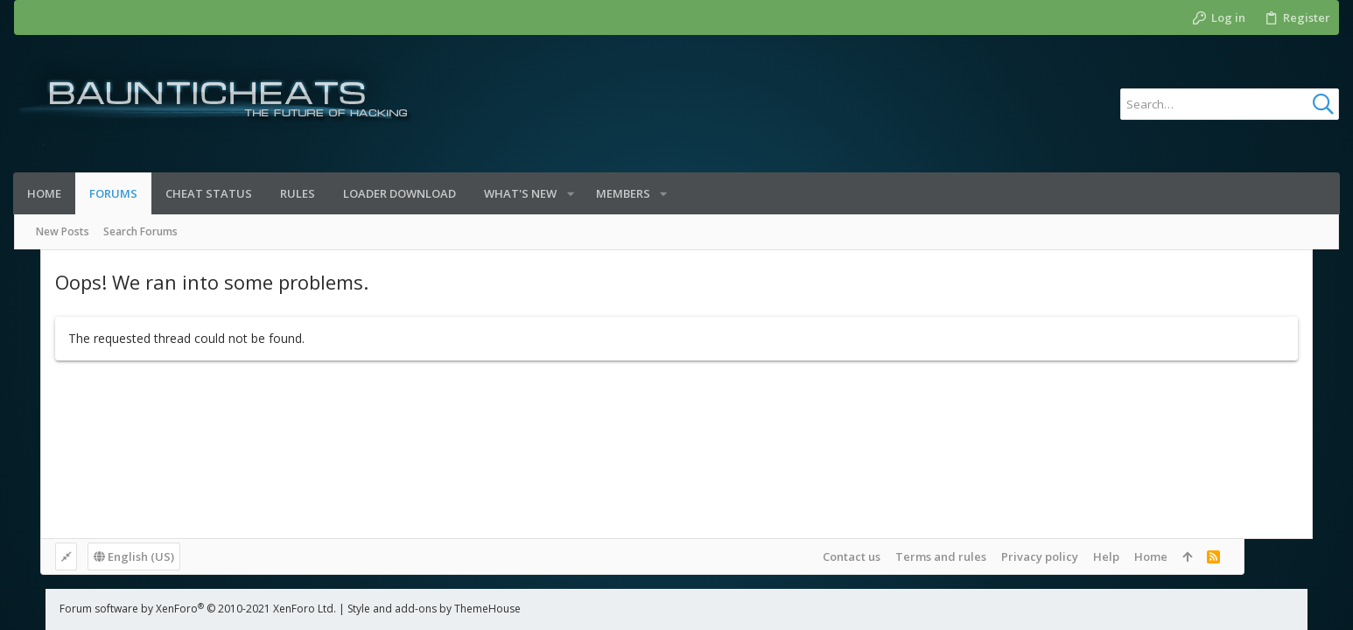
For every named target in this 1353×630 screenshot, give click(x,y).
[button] (570, 193)
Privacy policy (1134, 556)
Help (1201, 556)
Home (1245, 556)
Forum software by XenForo (166, 608)
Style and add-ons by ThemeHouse (402, 608)
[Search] (1229, 104)
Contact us (946, 556)
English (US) (107, 556)
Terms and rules (1035, 556)
